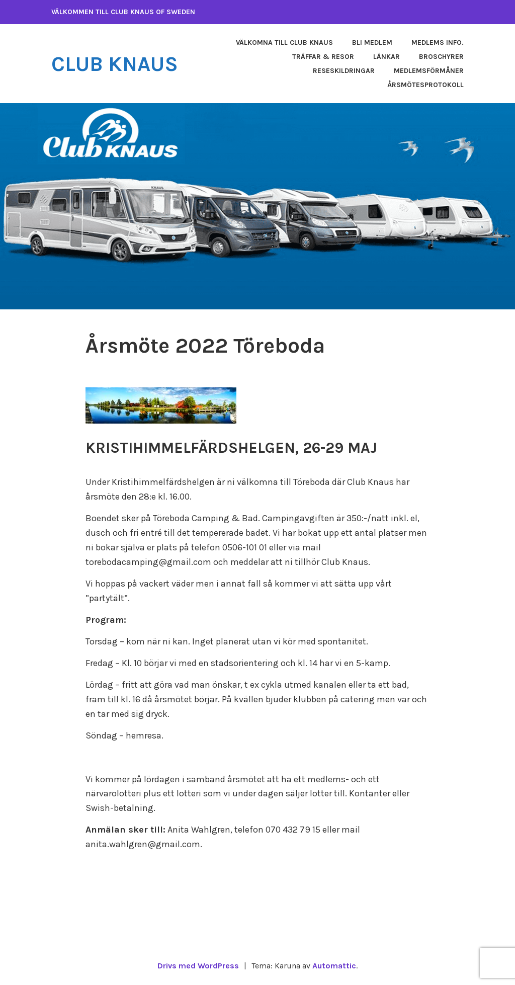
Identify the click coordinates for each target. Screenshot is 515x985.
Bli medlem (372, 42)
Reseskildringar (344, 70)
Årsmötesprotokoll (425, 84)
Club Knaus (114, 63)
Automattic (334, 965)
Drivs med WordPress (198, 965)
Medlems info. (437, 42)
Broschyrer (441, 56)
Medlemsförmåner (429, 70)
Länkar (386, 56)
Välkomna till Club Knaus (284, 42)
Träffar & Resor (323, 56)
